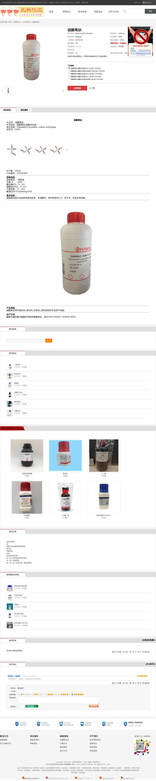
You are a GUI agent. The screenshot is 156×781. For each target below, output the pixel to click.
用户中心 (137, 3)
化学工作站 (114, 12)
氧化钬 (65, 474)
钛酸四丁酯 (18, 392)
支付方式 (63, 751)
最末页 (147, 652)
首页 (51, 12)
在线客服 (67, 764)
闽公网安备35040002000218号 (57, 778)
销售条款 (33, 743)
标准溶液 (82, 12)
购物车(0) (148, 3)
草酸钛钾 (17, 411)
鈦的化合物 (10, 542)
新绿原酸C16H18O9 (21, 623)
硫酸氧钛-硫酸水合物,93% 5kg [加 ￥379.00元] (85, 74)
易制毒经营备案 (127, 778)
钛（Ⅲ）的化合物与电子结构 (16, 558)
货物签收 (3, 740)
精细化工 (67, 12)
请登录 (77, 3)
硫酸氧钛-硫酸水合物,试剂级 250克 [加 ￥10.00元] (86, 71)
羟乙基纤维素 (19, 614)
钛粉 (8, 553)
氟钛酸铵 (17, 402)
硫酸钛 (16, 383)
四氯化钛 (10, 551)
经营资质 (93, 747)
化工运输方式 (5, 743)
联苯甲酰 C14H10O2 (104, 515)
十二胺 (103, 474)
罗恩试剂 (78, 37)
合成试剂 (26, 22)
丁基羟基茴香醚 (26, 474)
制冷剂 (9, 549)
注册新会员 (64, 740)
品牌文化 (93, 743)
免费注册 (85, 3)
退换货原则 (34, 740)
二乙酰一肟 (65, 515)
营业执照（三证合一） (84, 778)
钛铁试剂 (17, 374)
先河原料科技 (95, 740)
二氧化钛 (17, 365)
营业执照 (93, 751)
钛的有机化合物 (12, 556)
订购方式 (63, 743)
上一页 (137, 652)
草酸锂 (16, 604)
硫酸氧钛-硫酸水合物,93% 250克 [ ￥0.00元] (84, 68)
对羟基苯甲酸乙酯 (20, 586)
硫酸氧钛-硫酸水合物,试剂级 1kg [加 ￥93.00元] (85, 79)
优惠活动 (98, 12)
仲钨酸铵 (27, 515)
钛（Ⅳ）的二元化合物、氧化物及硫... (20, 563)
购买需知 (63, 747)
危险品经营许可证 (106, 778)
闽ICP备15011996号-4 (30, 778)
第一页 (131, 652)
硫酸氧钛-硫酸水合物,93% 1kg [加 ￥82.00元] (84, 76)
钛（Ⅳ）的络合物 (13, 560)
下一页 (142, 652)
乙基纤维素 (18, 595)
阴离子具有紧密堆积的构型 (16, 546)
